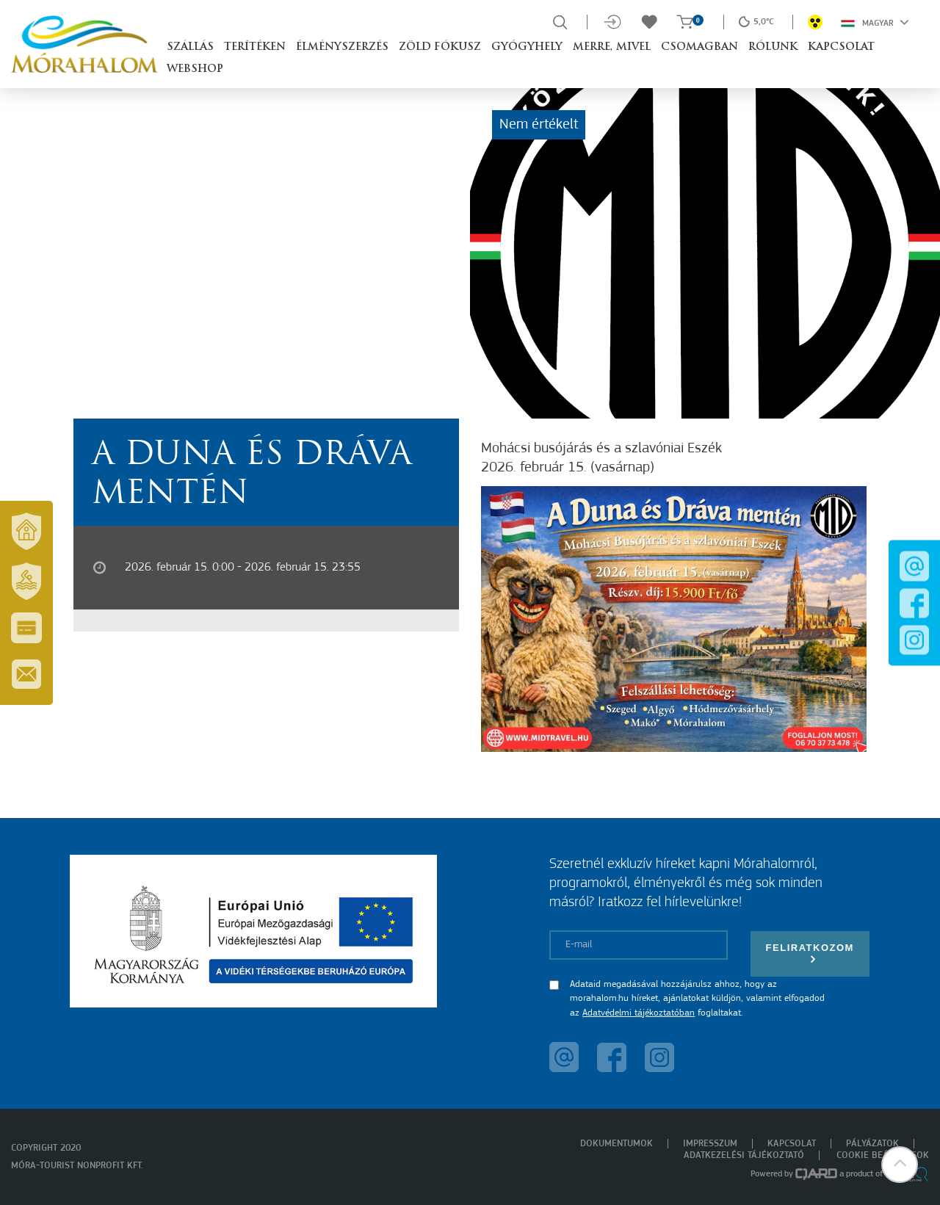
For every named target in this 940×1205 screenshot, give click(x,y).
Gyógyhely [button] (527, 47)
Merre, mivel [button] (612, 47)
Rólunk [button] (773, 47)
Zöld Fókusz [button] (440, 47)
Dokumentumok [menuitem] (616, 1143)
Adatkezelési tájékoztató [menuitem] (744, 1155)
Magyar (875, 22)
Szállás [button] (190, 47)
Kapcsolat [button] (841, 47)
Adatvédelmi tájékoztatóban (638, 1013)
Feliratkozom (810, 953)
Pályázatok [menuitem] (872, 1143)
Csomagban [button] (699, 47)
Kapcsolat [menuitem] (791, 1143)
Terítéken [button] (255, 47)
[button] (899, 1164)
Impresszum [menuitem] (710, 1143)
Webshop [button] (195, 69)
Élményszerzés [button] (342, 47)
